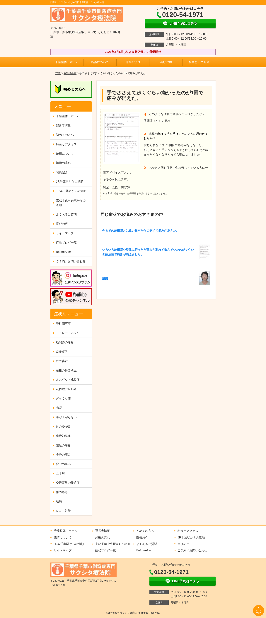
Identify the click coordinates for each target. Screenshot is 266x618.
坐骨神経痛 (63, 435)
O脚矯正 (61, 351)
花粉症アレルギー (68, 389)
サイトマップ (65, 233)
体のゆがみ (63, 426)
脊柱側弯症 (63, 323)
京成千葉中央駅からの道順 (71, 203)
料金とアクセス (199, 62)
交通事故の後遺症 (68, 482)
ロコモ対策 (63, 510)
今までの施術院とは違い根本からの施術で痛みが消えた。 (140, 230)
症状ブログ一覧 (66, 242)
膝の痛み (62, 492)
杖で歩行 (62, 361)
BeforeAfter (63, 251)
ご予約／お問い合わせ (71, 261)
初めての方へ (65, 134)
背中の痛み (63, 464)
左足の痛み (63, 445)
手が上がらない (66, 417)
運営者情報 (63, 125)
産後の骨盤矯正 (66, 370)
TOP (58, 73)
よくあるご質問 (66, 214)
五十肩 (60, 473)
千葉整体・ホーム (67, 62)
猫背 (59, 407)
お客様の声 (70, 73)
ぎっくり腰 (63, 398)
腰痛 (105, 278)
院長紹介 (62, 172)
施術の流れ (133, 62)
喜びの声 (166, 62)
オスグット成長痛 (68, 379)
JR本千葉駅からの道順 (71, 191)
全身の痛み (63, 454)
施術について (100, 62)
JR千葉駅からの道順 (69, 181)
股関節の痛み (65, 342)
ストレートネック (68, 332)
